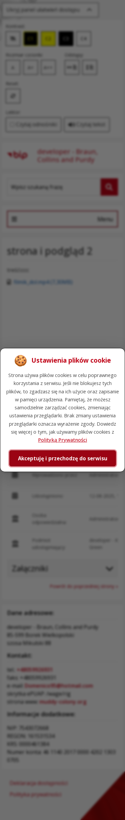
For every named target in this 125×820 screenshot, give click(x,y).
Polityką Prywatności (62, 439)
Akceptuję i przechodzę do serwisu (62, 458)
